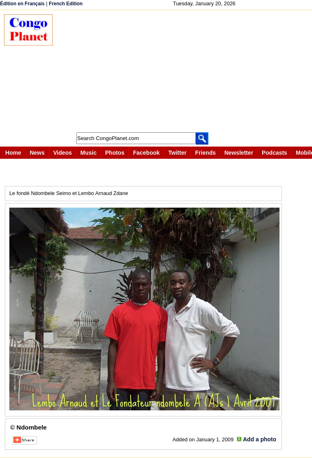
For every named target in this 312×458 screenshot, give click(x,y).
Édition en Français (22, 4)
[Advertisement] (186, 71)
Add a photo (259, 439)
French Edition (65, 4)
